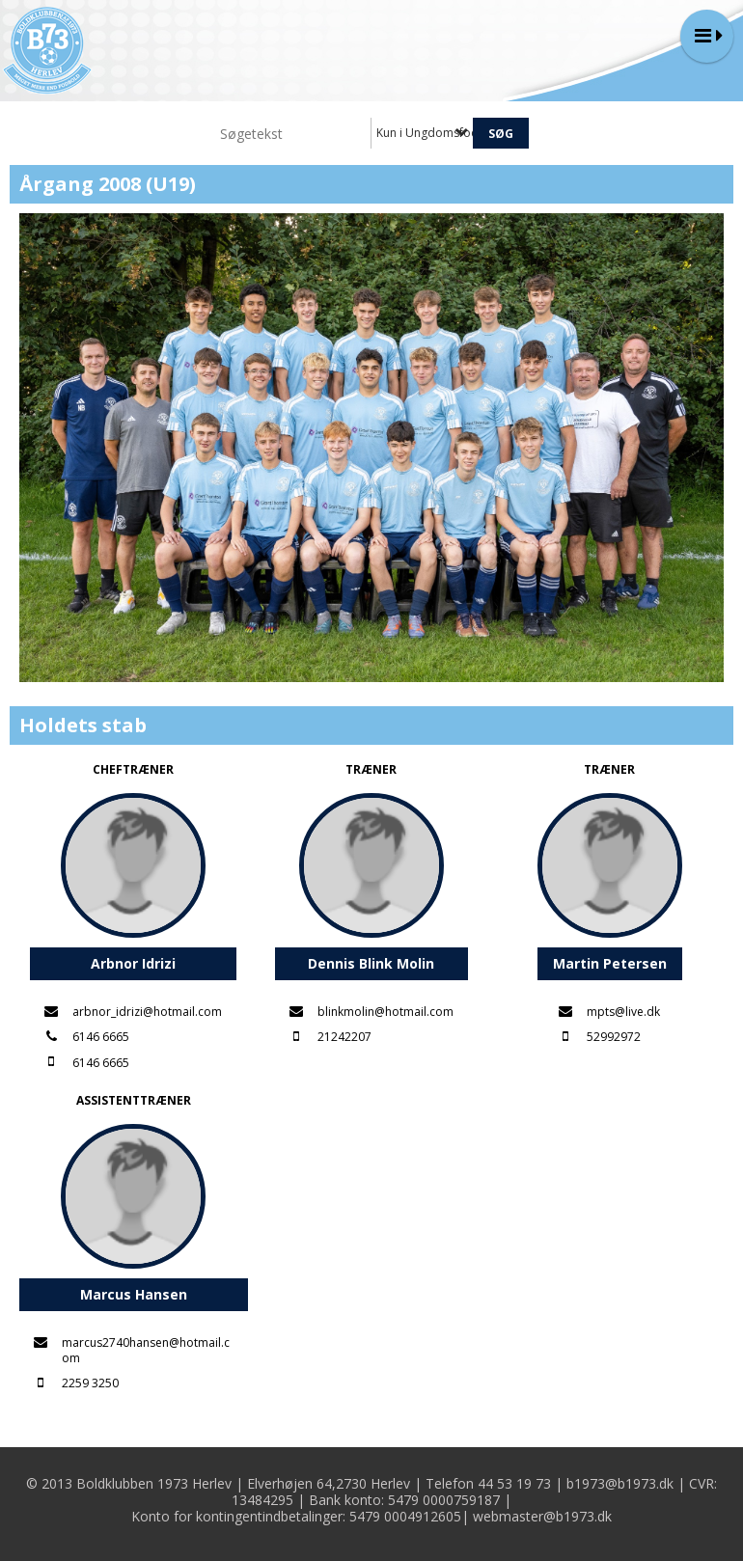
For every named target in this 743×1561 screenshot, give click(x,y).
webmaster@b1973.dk (542, 1516)
